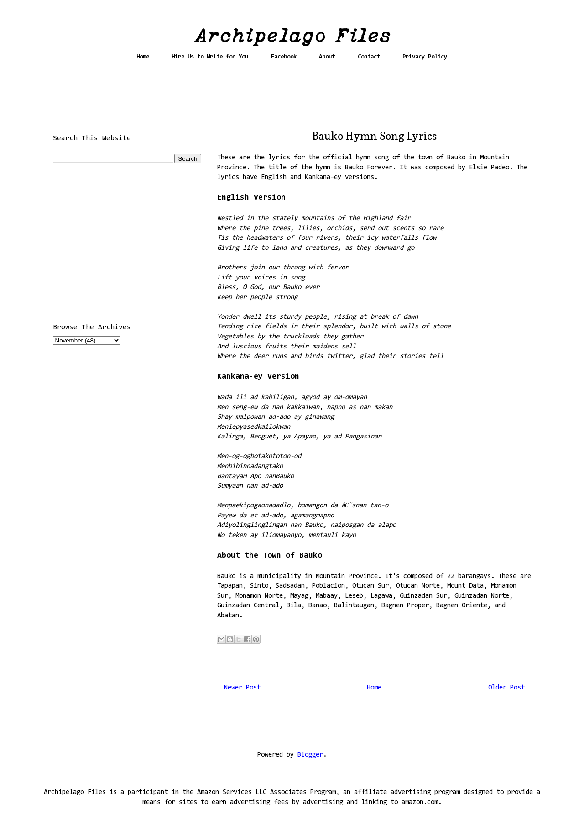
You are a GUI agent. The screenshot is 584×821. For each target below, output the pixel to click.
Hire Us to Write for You (210, 57)
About (327, 57)
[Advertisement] (292, 99)
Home (142, 57)
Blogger (310, 755)
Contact (369, 57)
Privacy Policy (424, 57)
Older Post (506, 687)
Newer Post (242, 687)
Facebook (284, 57)
